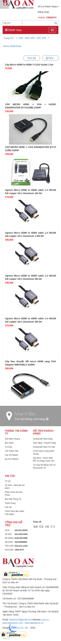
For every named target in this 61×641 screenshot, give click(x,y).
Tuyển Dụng (10, 503)
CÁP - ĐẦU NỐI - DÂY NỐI (32, 38)
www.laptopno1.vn (34, 623)
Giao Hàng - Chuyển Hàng (44, 443)
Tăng (50, 58)
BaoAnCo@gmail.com (20, 619)
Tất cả (7, 23)
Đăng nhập (43, 12)
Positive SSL (6, 638)
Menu (4, 4)
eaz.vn (45, 619)
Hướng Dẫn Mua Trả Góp (44, 447)
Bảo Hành (9, 443)
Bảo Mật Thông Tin (13, 499)
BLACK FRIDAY (12, 459)
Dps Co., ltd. (22, 627)
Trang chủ (8, 38)
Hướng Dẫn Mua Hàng (43, 439)
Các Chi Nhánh (11, 455)
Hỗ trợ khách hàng (48, 6)
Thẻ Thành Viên (12, 451)
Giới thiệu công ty (12, 439)
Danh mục (13, 30)
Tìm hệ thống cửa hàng (31, 419)
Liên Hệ (8, 507)
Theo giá (31, 58)
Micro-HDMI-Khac (12, 46)
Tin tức (8, 481)
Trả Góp (8, 447)
